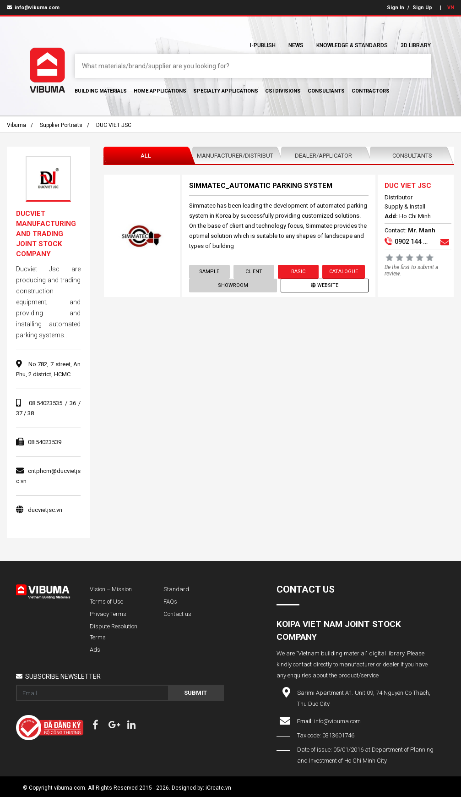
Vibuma (16, 125)
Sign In (395, 8)
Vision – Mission (111, 589)
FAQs (170, 601)
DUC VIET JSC (113, 125)
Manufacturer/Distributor (237, 155)
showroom (233, 285)
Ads (95, 649)
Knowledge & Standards (352, 45)
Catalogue (343, 272)
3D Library (416, 45)
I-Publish (263, 45)
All (146, 155)
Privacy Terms (108, 613)
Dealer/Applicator (323, 155)
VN (450, 8)
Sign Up (422, 8)
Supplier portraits (61, 125)
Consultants (326, 91)
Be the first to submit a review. (411, 270)
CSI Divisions (283, 91)
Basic (298, 272)
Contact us (177, 613)
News (296, 45)
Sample (210, 272)
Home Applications (160, 91)
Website (324, 285)
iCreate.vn (218, 788)
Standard (176, 589)
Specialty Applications (225, 91)
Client (253, 272)
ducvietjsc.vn (45, 509)
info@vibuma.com (33, 8)
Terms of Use (106, 601)
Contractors (371, 91)
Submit (195, 692)
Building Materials (101, 91)
